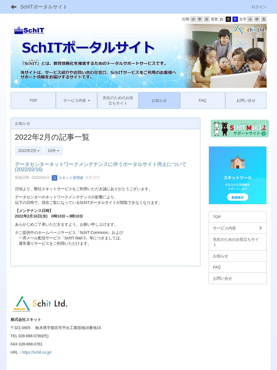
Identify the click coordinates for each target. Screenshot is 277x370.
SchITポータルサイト (44, 7)
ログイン (259, 7)
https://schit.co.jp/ (36, 352)
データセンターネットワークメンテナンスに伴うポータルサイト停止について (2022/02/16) (101, 167)
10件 (53, 150)
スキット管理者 (68, 178)
